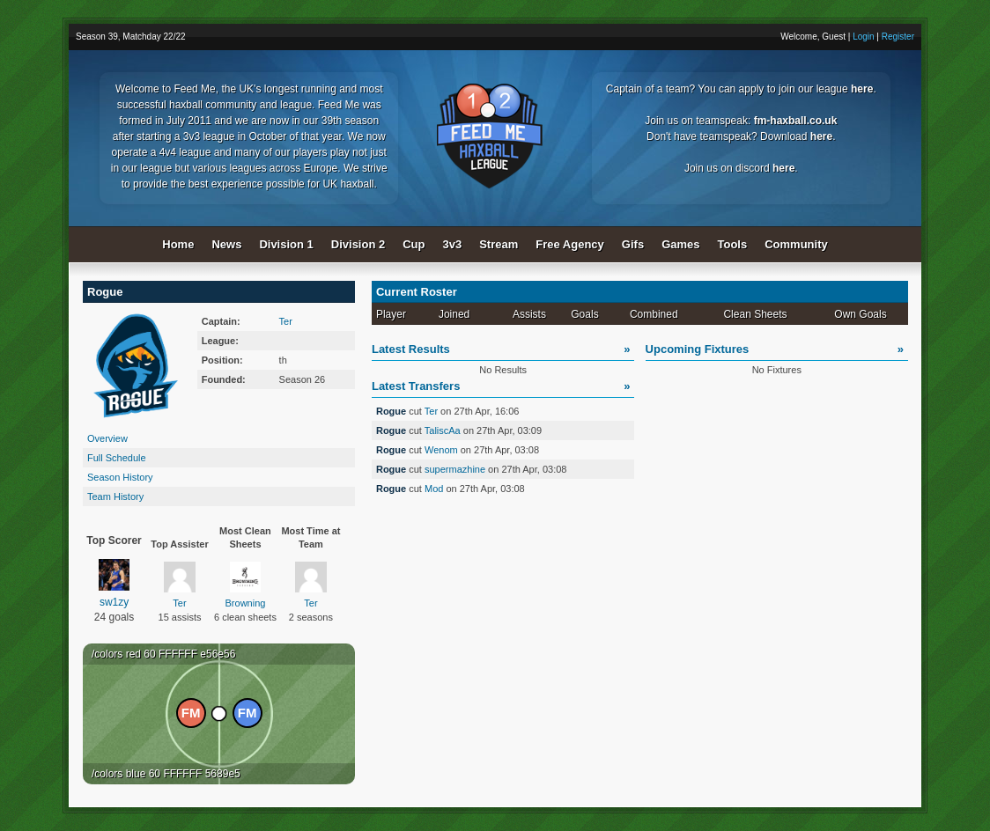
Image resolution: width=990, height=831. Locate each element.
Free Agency (570, 244)
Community (796, 244)
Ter (285, 321)
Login (863, 36)
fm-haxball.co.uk (796, 120)
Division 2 (358, 244)
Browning (245, 585)
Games (680, 244)
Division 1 (286, 244)
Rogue (392, 411)
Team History (115, 496)
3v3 (452, 244)
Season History (120, 477)
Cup (414, 244)
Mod (434, 488)
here (862, 89)
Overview (107, 438)
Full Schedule (116, 457)
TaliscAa (443, 430)
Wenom (441, 450)
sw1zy (114, 583)
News (226, 244)
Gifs (633, 244)
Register (898, 36)
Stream (498, 244)
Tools (733, 244)
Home (178, 244)
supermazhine (455, 469)
